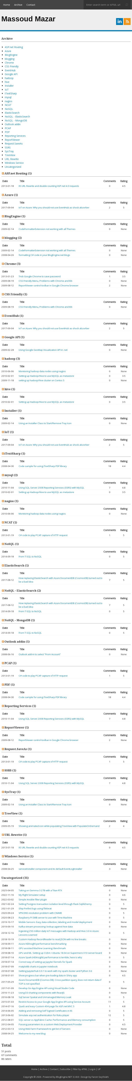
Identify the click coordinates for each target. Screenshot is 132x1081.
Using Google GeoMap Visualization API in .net (43, 350)
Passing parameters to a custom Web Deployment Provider (50, 1024)
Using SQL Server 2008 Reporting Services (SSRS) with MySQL (51, 487)
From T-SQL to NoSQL (30, 556)
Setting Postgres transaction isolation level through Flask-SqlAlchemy (55, 904)
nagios (8, 101)
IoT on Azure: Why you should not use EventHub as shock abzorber (54, 207)
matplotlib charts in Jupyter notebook (38, 966)
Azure (8, 51)
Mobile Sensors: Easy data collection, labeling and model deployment (55, 922)
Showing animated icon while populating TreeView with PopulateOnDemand (59, 826)
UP (99, 1069)
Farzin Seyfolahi (100, 1077)
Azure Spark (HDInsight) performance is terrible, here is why (50, 957)
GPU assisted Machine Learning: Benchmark (42, 948)
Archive (18, 4)
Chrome (9, 62)
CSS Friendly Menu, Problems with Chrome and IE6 (45, 281)
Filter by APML (80, 1069)
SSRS (8, 147)
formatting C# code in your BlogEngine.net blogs (44, 255)
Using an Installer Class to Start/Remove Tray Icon (45, 423)
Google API (11, 74)
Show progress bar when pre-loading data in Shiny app (48, 975)
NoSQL (9, 109)
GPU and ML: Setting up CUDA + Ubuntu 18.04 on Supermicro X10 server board (60, 953)
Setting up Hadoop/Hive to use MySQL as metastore (46, 376)
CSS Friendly (12, 66)
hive (7, 82)
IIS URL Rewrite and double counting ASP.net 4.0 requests (49, 186)
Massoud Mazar (28, 19)
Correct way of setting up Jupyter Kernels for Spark (45, 962)
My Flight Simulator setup (32, 895)
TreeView (10, 155)
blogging (9, 59)
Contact (30, 4)
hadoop (9, 78)
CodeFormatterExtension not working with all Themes (47, 229)
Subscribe (65, 1069)
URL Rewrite (12, 159)
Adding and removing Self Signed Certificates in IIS (45, 1010)
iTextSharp (11, 93)
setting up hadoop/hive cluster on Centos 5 (41, 380)
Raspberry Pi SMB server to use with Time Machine (45, 917)
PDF (7, 132)
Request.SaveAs (14, 143)
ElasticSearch (12, 113)
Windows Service (14, 163)
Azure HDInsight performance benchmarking (42, 943)
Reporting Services (15, 136)
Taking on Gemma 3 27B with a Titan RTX (40, 890)
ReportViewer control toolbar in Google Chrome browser (48, 285)
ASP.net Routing (14, 47)
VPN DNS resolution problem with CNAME (40, 913)
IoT (7, 89)
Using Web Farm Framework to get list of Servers (44, 1029)
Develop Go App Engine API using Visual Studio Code (46, 988)
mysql (8, 97)
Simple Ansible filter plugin (33, 899)
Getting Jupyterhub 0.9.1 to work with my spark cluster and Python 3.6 (55, 971)
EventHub (10, 70)
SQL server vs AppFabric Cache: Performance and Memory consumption (57, 1020)
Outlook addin (13, 124)
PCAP (8, 128)
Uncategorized (13, 167)
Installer (9, 85)
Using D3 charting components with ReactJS (42, 992)
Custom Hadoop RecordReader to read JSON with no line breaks (52, 939)
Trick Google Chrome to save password (40, 276)
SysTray (9, 151)
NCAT (8, 105)
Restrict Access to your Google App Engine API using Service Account (54, 1002)
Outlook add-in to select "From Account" (40, 654)
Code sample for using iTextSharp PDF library (43, 466)
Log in (92, 1069)
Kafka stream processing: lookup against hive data (46, 926)
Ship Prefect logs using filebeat (35, 908)
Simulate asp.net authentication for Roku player (44, 1015)
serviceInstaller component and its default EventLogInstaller (50, 869)
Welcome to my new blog (32, 1033)
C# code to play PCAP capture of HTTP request (43, 535)
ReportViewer (12, 140)
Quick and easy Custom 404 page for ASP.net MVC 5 (46, 1006)
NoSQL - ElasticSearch (17, 116)
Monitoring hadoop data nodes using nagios (42, 371)
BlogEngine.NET (64, 1077)
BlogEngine (11, 55)
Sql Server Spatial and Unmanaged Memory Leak (45, 997)
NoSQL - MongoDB (16, 120)
